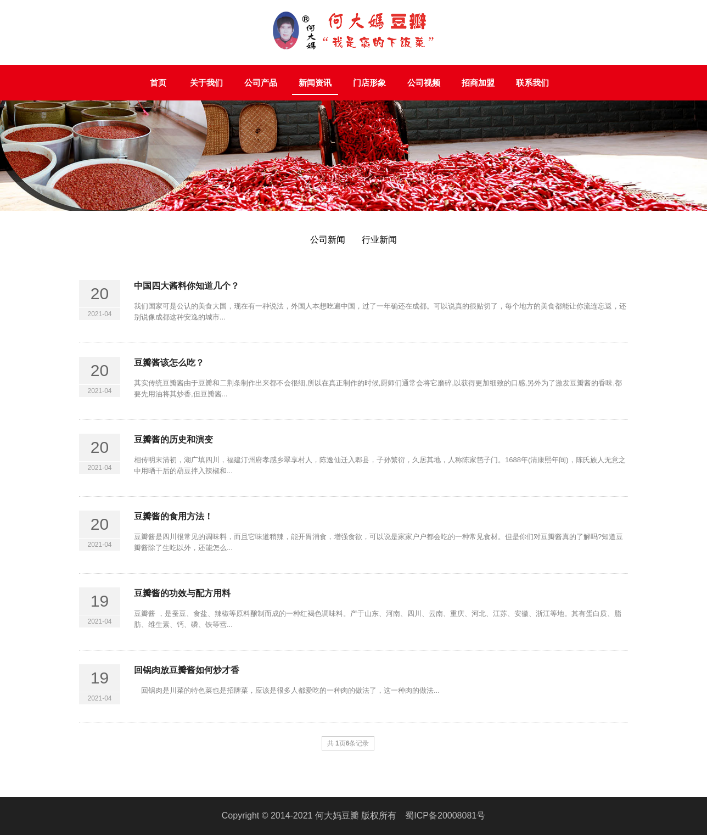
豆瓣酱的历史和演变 (173, 439)
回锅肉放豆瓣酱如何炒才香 (186, 670)
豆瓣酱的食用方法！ (173, 516)
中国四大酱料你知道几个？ (186, 285)
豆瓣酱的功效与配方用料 (182, 593)
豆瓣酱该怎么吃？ (169, 362)
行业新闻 (379, 239)
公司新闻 (327, 239)
